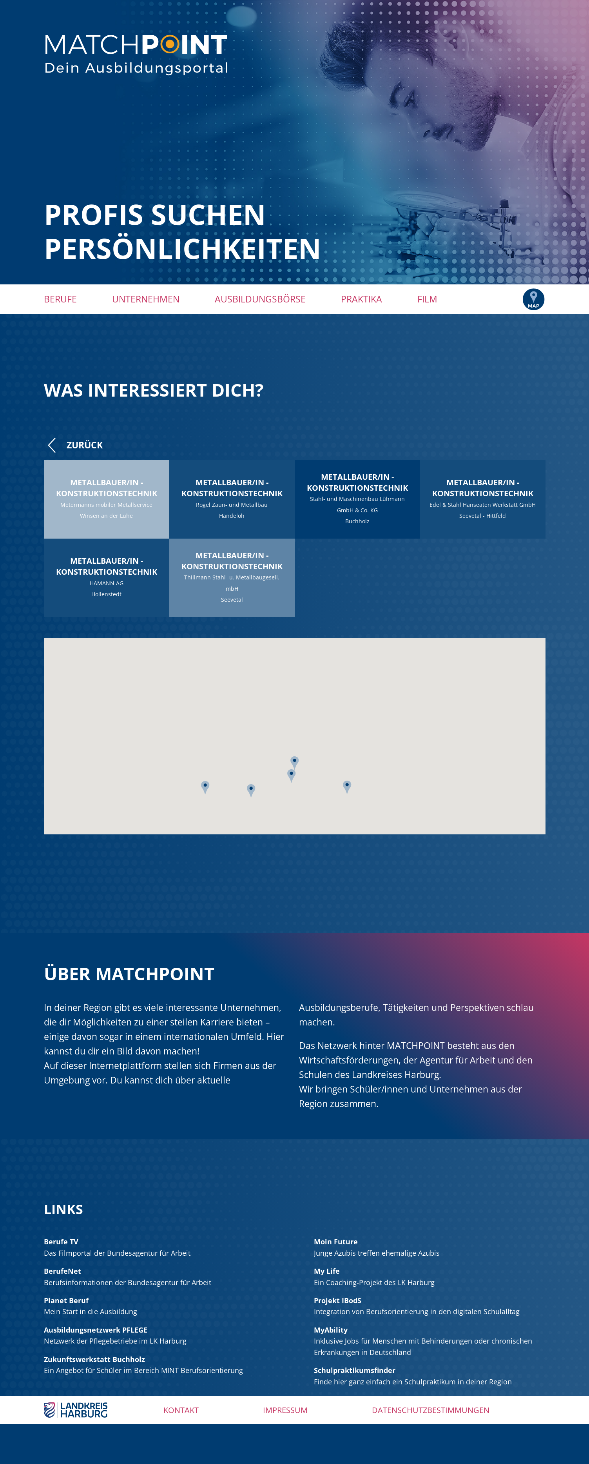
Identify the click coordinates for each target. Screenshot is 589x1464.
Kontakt (181, 1410)
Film (427, 299)
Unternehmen (145, 299)
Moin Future (336, 1241)
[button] (347, 790)
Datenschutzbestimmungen (430, 1410)
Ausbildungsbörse (260, 299)
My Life (327, 1271)
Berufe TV (61, 1241)
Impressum (285, 1410)
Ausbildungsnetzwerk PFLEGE (95, 1330)
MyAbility (331, 1330)
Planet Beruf (66, 1300)
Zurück (73, 445)
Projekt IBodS (337, 1300)
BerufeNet (62, 1271)
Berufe (60, 299)
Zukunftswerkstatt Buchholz (94, 1359)
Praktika (361, 299)
